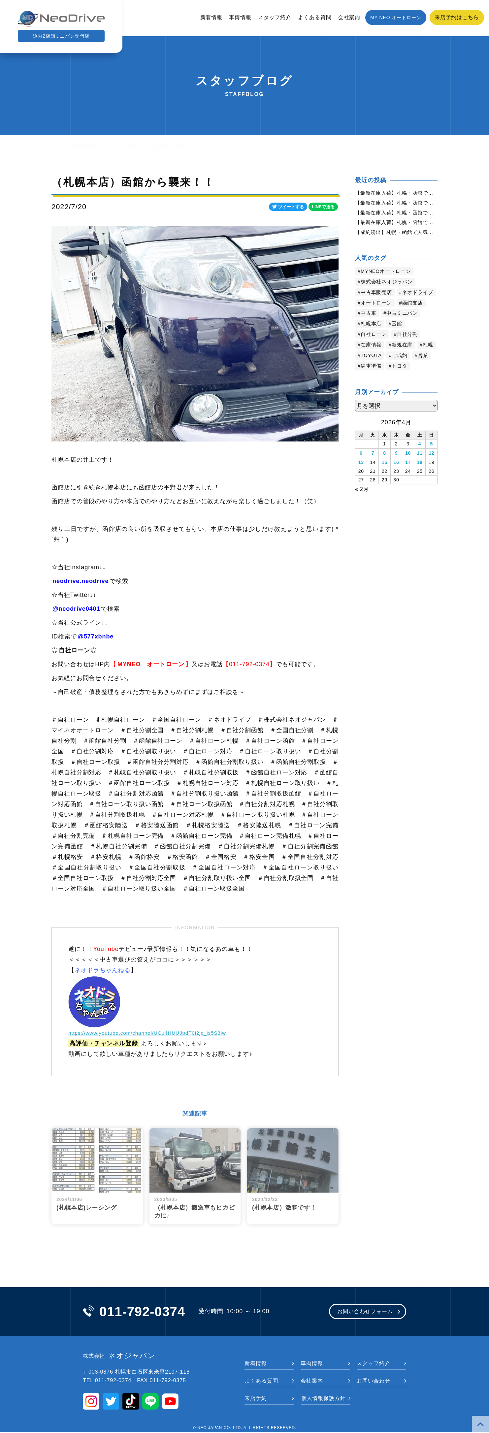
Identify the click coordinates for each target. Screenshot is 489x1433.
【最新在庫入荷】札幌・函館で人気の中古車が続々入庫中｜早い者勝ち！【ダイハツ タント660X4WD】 (396, 214)
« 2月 (362, 501)
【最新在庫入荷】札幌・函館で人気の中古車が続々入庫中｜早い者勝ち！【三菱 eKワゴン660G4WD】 (396, 224)
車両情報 (240, 17)
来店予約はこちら (457, 17)
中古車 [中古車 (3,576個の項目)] (369, 327)
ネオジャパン (119, 1356)
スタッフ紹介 (274, 17)
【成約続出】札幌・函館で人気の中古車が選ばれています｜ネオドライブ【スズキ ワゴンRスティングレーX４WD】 (396, 235)
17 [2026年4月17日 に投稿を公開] (408, 475)
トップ (59, 146)
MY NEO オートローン (395, 17)
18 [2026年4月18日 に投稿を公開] (419, 475)
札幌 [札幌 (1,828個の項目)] (366, 370)
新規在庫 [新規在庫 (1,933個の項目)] (405, 359)
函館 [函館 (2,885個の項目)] (399, 338)
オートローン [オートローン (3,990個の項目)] (377, 317)
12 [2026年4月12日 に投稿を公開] (431, 466)
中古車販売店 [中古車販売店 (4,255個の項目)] (377, 296)
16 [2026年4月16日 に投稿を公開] (396, 475)
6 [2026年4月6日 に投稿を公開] (361, 466)
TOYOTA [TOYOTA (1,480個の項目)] (394, 370)
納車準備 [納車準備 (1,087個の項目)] (393, 380)
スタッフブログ (117, 146)
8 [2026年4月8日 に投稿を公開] (384, 466)
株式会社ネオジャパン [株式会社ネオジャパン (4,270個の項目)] (389, 285)
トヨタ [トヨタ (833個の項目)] (423, 380)
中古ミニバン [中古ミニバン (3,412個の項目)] (404, 327)
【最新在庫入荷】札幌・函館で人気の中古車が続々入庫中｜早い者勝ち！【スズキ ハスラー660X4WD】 (396, 203)
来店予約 (255, 1399)
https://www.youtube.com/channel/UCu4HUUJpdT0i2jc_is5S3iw (160, 1032)
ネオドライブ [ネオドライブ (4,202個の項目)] (377, 306)
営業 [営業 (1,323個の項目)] (366, 380)
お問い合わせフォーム (361, 1312)
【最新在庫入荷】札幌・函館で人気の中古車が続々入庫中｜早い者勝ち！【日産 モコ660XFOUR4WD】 (396, 193)
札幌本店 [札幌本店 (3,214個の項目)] (372, 338)
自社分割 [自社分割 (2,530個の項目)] (410, 348)
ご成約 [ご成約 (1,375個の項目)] (424, 370)
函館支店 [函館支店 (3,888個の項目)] (416, 317)
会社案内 (349, 17)
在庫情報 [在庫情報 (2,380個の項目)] (372, 359)
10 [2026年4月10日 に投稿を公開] (408, 466)
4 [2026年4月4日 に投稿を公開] (419, 458)
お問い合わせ (373, 1381)
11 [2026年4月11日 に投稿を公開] (419, 466)
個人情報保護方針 (323, 1399)
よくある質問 (314, 17)
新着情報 (211, 17)
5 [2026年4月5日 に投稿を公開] (431, 458)
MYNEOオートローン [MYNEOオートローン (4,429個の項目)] (388, 274)
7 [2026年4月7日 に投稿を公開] (373, 466)
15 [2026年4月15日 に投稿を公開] (384, 475)
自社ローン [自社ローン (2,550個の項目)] (375, 348)
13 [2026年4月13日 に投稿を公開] (361, 475)
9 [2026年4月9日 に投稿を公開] (396, 466)
